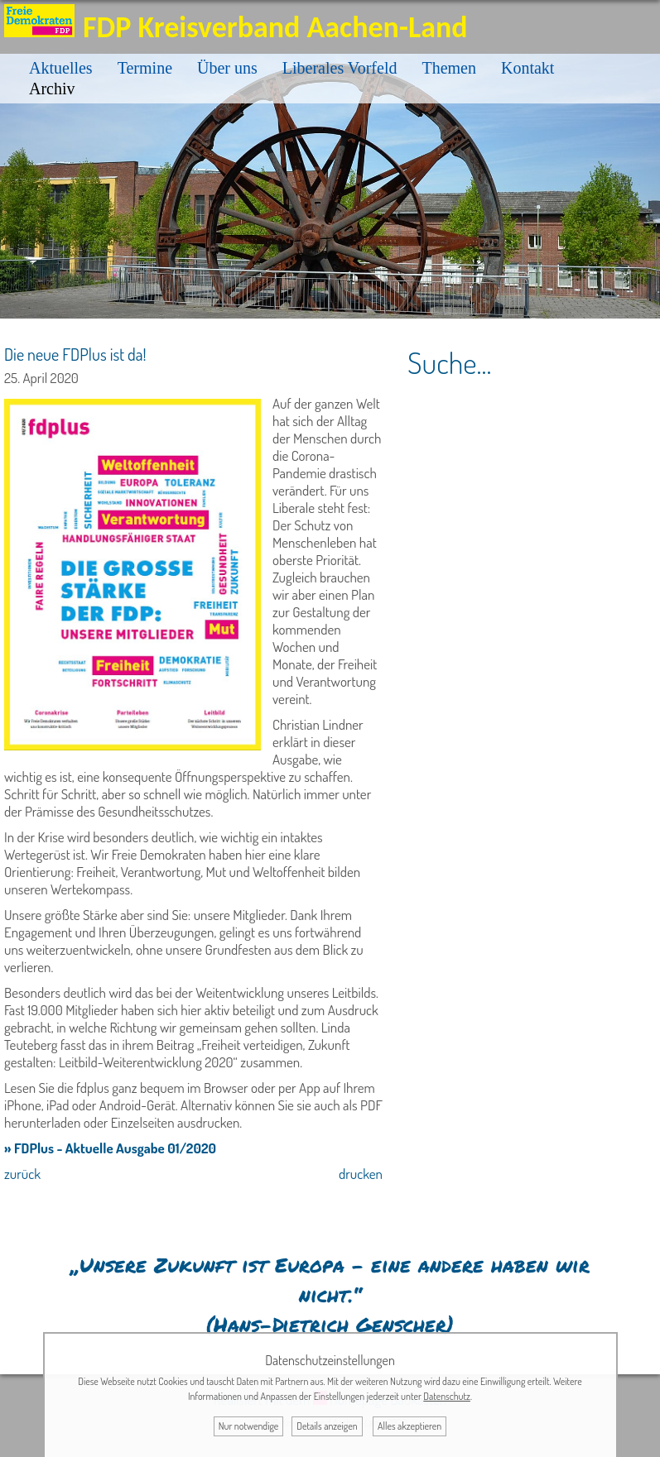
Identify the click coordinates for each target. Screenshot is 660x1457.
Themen (449, 68)
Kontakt (527, 68)
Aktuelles (61, 68)
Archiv (52, 88)
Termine (145, 68)
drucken (361, 1173)
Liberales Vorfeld (339, 68)
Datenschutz (446, 1396)
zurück (22, 1173)
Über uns (227, 68)
